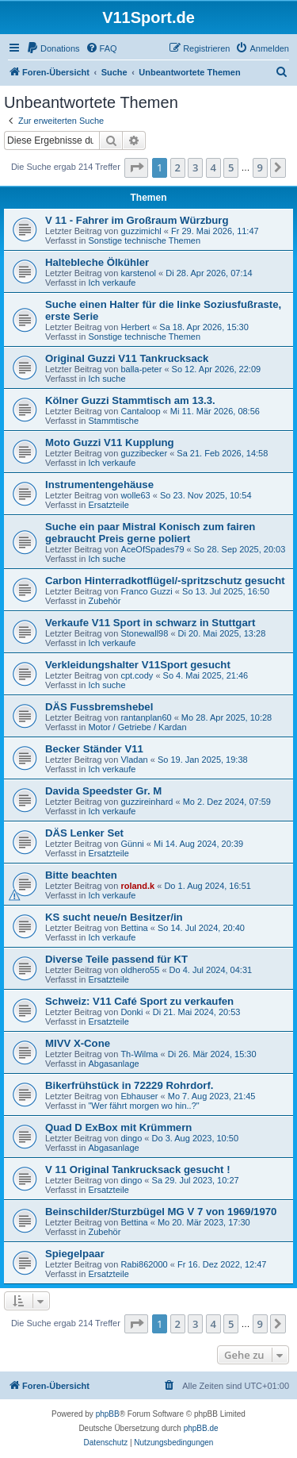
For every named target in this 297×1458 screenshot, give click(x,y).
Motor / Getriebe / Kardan (137, 727)
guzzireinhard (146, 801)
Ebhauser (139, 1096)
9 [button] (260, 167)
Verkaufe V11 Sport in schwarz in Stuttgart (150, 623)
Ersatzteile (108, 505)
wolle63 (135, 495)
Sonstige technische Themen (144, 240)
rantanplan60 (145, 717)
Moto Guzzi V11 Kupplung (109, 442)
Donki (131, 1012)
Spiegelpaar (75, 1254)
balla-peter (141, 369)
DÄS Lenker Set (84, 833)
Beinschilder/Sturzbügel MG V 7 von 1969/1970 (160, 1212)
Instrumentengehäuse (99, 484)
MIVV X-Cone (77, 1043)
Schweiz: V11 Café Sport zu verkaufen (139, 1001)
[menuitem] (53, 48)
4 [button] (213, 167)
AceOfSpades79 (152, 549)
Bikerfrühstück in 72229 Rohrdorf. (129, 1085)
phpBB (108, 1414)
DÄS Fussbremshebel (99, 707)
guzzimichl (140, 231)
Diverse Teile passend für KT (116, 959)
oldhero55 (139, 970)
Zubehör (104, 601)
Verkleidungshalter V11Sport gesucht (137, 665)
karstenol (138, 273)
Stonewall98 (144, 633)
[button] (136, 167)
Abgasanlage (113, 1063)
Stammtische (113, 420)
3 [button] (195, 167)
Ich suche (106, 378)
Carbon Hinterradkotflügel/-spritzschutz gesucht (165, 581)
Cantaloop (140, 411)
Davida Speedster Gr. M (103, 791)
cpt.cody (136, 675)
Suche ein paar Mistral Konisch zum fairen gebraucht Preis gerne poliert (150, 532)
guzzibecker (143, 453)
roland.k (137, 886)
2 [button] (178, 167)
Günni (131, 843)
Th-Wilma (139, 1054)
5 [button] (231, 167)
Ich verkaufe (111, 282)
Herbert (135, 327)
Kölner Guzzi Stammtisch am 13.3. (130, 400)
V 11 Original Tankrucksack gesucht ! (137, 1169)
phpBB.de (201, 1428)
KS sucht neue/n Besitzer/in (114, 917)
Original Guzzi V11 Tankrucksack (126, 358)
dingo (131, 1138)
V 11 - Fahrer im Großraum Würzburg (137, 220)
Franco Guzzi (146, 591)
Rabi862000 (143, 1264)
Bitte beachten (81, 875)
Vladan (133, 759)
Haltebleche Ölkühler (97, 262)
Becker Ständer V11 (94, 749)
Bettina (133, 928)
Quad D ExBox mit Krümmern (118, 1127)
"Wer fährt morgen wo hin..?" (143, 1105)
